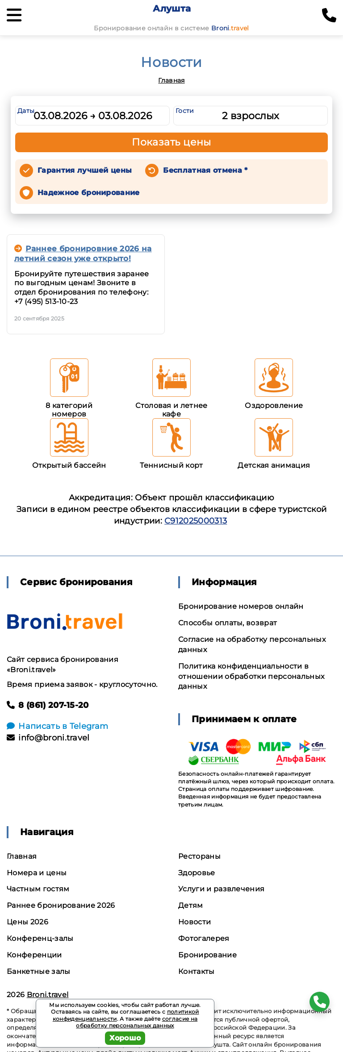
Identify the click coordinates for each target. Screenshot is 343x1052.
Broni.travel (48, 994)
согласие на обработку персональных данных (136, 1022)
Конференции (34, 955)
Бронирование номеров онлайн (241, 606)
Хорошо (125, 1038)
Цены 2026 (27, 922)
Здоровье (196, 873)
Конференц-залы (40, 938)
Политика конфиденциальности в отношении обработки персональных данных (251, 676)
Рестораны (199, 856)
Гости (185, 111)
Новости (194, 922)
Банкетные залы (38, 971)
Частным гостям (38, 889)
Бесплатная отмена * (205, 170)
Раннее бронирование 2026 (61, 905)
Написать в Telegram (57, 726)
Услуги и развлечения (221, 889)
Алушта (172, 8)
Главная (171, 80)
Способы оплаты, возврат (227, 623)
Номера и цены (37, 873)
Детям (190, 905)
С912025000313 (195, 521)
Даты (25, 111)
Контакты (196, 971)
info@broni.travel (48, 738)
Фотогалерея (204, 938)
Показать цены (171, 142)
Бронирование (207, 955)
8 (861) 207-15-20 (48, 705)
